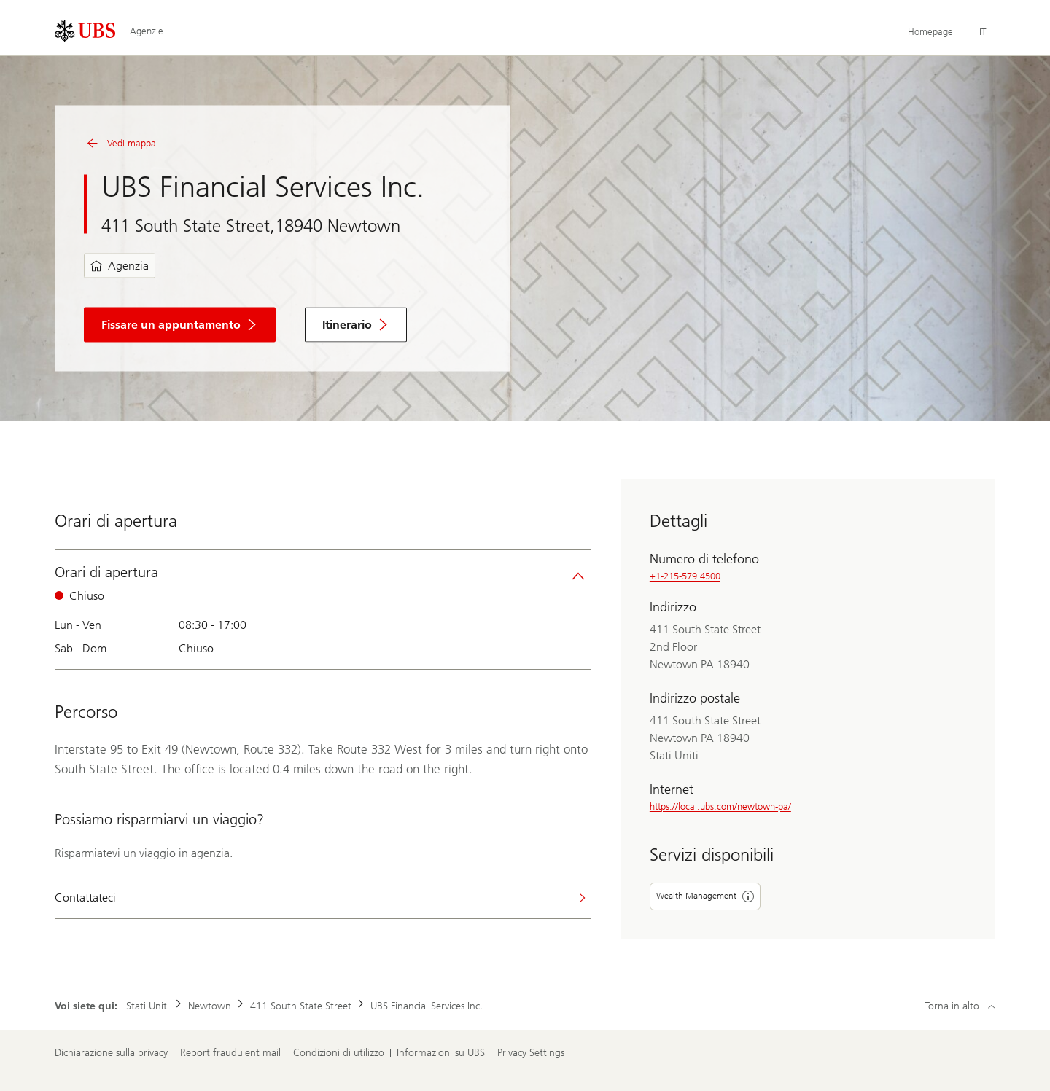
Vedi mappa (120, 143)
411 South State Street (300, 1006)
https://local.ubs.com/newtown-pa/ (720, 806)
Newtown (209, 1006)
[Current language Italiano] (983, 32)
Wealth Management (705, 896)
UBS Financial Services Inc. (426, 1006)
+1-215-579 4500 (685, 576)
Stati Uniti (147, 1006)
